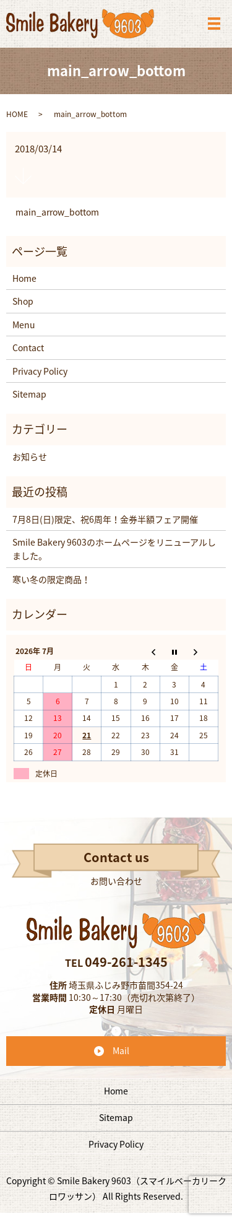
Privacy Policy (39, 371)
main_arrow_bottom (57, 212)
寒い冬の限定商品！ (51, 579)
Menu (23, 324)
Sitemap (29, 394)
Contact (28, 347)
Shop (22, 301)
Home (24, 278)
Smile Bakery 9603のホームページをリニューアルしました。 (114, 549)
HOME (17, 114)
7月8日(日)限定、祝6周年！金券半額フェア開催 (105, 519)
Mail (121, 1050)
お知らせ (29, 456)
